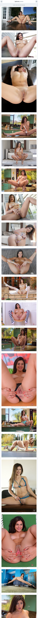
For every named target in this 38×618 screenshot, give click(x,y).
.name (19, 1)
